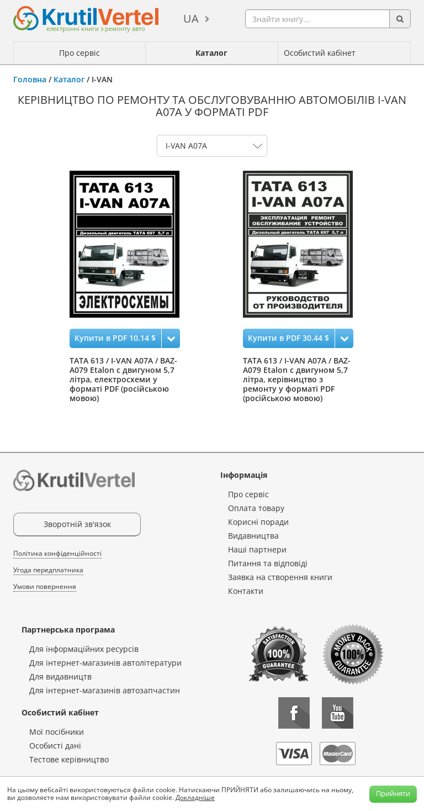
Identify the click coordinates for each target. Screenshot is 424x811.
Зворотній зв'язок (77, 524)
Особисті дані (55, 745)
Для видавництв (60, 676)
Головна (29, 79)
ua (191, 18)
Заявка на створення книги (280, 577)
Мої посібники (56, 731)
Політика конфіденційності (57, 553)
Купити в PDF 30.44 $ (288, 338)
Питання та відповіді (268, 563)
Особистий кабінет (320, 53)
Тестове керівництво (69, 759)
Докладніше (195, 797)
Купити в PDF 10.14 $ (115, 338)
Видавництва (253, 535)
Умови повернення (44, 586)
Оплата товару (256, 508)
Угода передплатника (48, 570)
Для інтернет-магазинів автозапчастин (104, 690)
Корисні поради (258, 522)
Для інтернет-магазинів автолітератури (105, 662)
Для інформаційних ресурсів (84, 649)
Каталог (211, 53)
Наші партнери (257, 549)
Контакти (245, 591)
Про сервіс (79, 53)
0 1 (212, 146)
